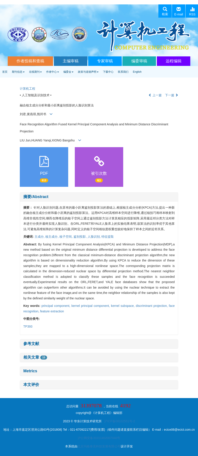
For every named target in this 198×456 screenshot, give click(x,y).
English (137, 71)
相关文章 (35, 357)
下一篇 (171, 95)
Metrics (30, 371)
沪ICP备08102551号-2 (119, 421)
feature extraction (52, 311)
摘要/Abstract (35, 197)
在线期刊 (35, 71)
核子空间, (66, 236)
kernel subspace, (123, 306)
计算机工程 (27, 88)
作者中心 (52, 71)
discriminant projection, (152, 306)
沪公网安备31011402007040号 (99, 438)
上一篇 (155, 95)
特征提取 (107, 236)
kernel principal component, (91, 306)
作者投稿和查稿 (30, 61)
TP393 (27, 326)
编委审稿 (139, 61)
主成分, (40, 236)
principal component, (56, 306)
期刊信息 (18, 71)
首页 (4, 71)
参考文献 (31, 343)
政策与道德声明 (88, 71)
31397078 (91, 405)
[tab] (99, 197)
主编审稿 (71, 61)
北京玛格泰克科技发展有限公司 (99, 446)
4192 (125, 405)
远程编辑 (174, 61)
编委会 (68, 71)
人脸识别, (95, 236)
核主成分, (52, 236)
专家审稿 (105, 61)
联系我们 (123, 71)
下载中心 (108, 71)
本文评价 (31, 384)
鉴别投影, (80, 236)
